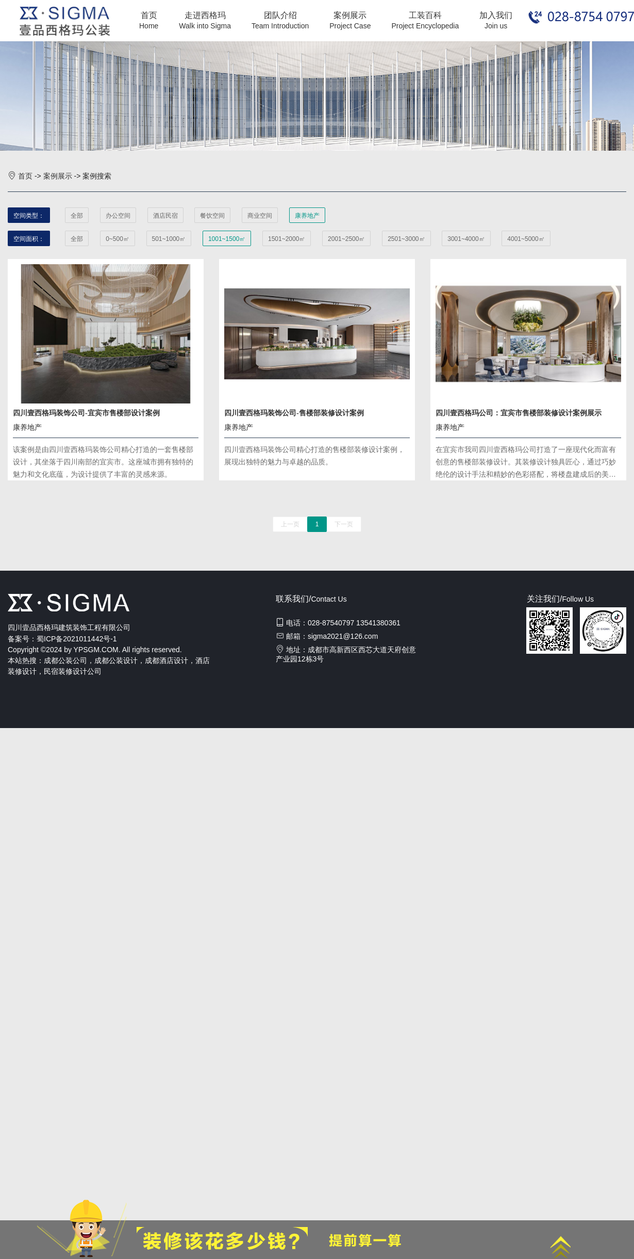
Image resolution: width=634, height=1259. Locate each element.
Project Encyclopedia (425, 26)
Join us (496, 26)
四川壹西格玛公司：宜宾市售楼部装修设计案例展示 (519, 413)
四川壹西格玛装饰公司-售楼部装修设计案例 (294, 413)
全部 (77, 215)
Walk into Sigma (205, 26)
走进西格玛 (205, 15)
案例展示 (349, 15)
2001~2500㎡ (346, 239)
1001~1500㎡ (226, 239)
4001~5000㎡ (525, 239)
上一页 (290, 524)
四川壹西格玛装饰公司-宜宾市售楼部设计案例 (86, 413)
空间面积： (28, 239)
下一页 (344, 524)
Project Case (350, 26)
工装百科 (425, 15)
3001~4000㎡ (466, 239)
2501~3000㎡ (406, 239)
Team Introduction (280, 26)
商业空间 (259, 215)
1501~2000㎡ (286, 239)
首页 (149, 15)
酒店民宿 (165, 215)
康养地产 (307, 215)
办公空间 (118, 215)
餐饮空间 (212, 215)
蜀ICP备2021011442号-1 (77, 639)
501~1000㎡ (169, 239)
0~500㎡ (117, 239)
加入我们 (495, 15)
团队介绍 (280, 15)
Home (148, 26)
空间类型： (28, 215)
